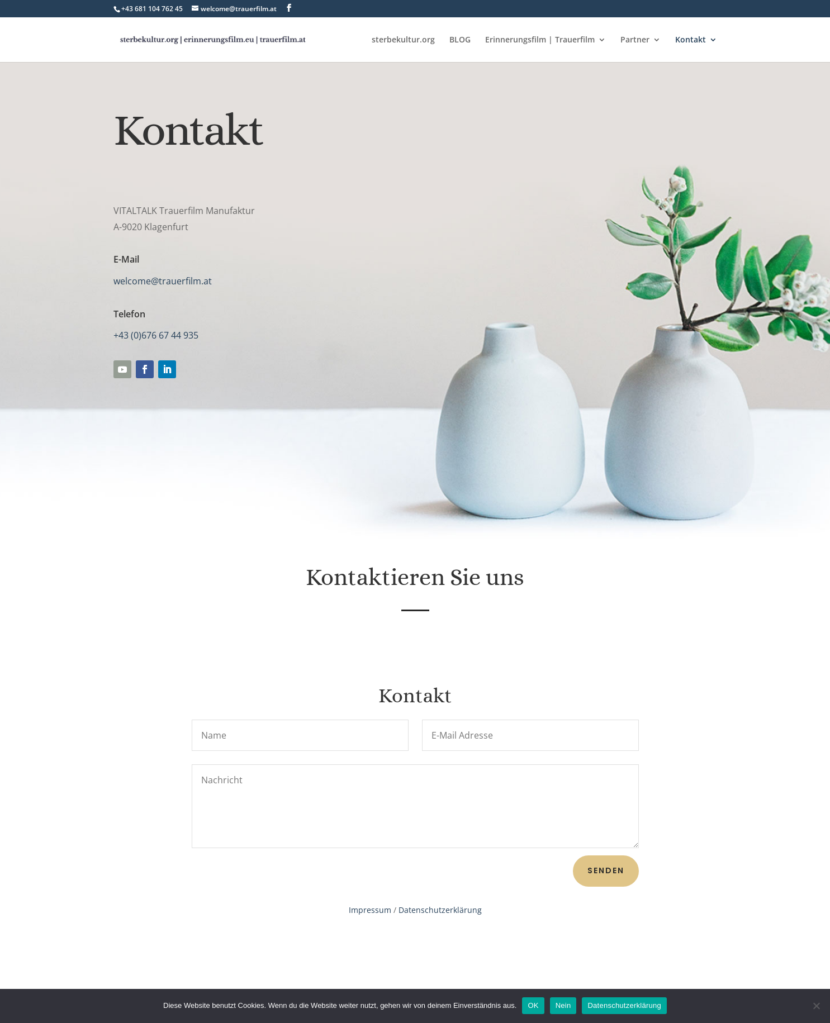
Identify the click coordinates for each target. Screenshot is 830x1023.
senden (605, 870)
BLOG (460, 40)
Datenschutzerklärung (440, 910)
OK (533, 1005)
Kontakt (690, 40)
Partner (634, 40)
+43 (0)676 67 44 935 (155, 335)
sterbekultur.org (403, 40)
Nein (563, 1005)
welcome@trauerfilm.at (162, 281)
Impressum (370, 910)
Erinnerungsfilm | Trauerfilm (540, 40)
